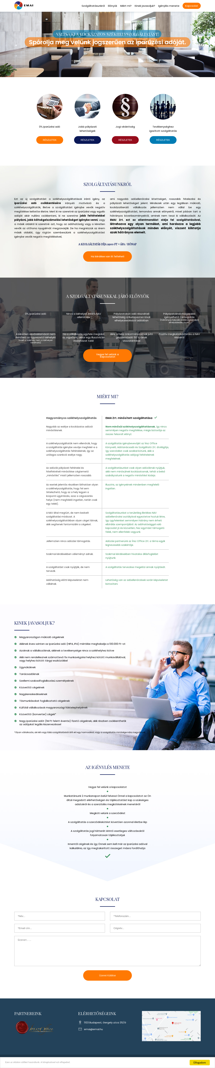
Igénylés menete (168, 6)
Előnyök (112, 6)
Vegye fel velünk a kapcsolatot (107, 355)
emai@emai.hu (93, 1029)
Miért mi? (126, 6)
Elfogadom (200, 1062)
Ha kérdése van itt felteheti (107, 256)
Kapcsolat (191, 6)
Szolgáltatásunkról (93, 6)
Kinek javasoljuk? (145, 6)
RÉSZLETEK (50, 140)
